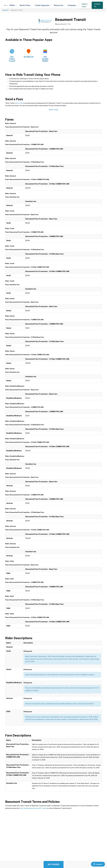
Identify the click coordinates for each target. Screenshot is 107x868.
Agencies (5, 10)
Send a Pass (19, 103)
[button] (13, 5)
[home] (6, 5)
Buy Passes (53, 864)
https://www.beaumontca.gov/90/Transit (32, 808)
